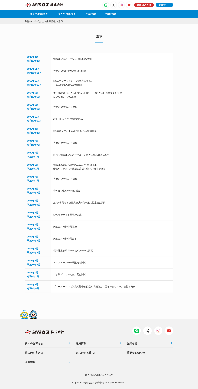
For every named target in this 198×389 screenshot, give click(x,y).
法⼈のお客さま (67, 14)
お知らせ (132, 343)
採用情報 (81, 343)
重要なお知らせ (136, 352)
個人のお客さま (39, 14)
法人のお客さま (34, 352)
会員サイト (164, 5)
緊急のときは (144, 5)
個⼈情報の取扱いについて (99, 375)
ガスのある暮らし (86, 352)
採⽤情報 (110, 14)
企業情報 (90, 14)
